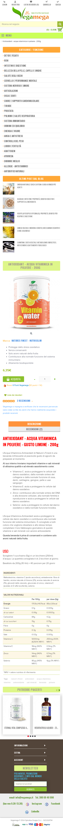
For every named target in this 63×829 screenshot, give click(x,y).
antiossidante (18, 682)
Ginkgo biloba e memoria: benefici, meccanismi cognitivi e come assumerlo (38, 229)
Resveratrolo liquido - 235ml (47, 728)
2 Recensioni (23, 400)
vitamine (7, 682)
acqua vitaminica (44, 679)
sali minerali (32, 682)
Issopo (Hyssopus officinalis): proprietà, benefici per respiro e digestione (37, 215)
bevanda (42, 682)
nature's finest (17, 679)
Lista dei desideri (14, 395)
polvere (52, 682)
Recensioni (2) (34, 429)
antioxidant (29, 679)
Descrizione (34, 424)
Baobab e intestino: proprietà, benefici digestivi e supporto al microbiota (35, 200)
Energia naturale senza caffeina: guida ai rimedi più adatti (36, 186)
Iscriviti (30, 789)
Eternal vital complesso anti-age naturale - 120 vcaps (17, 728)
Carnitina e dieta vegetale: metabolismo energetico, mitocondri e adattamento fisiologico (36, 244)
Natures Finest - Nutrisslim (27, 340)
